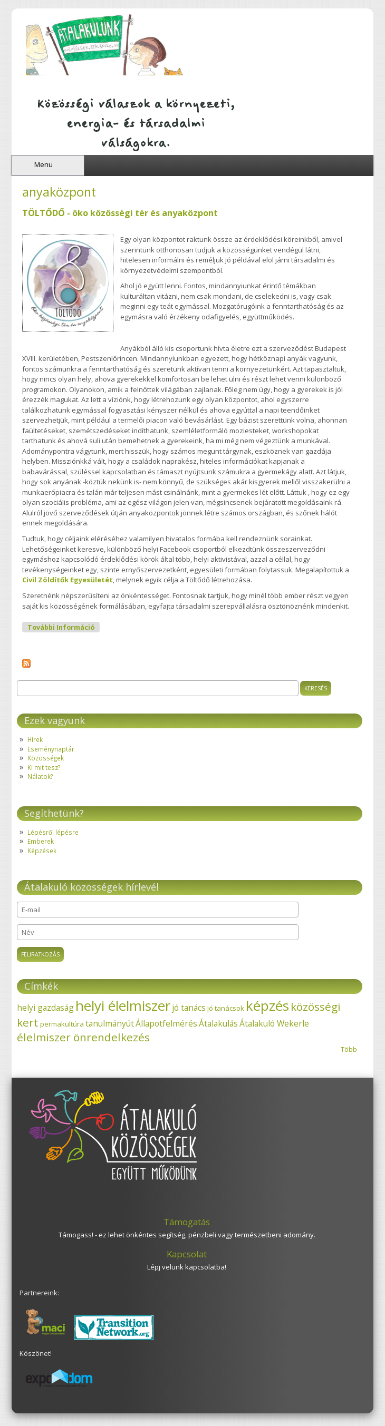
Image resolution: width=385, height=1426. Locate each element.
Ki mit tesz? (43, 767)
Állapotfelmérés (166, 1023)
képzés (267, 1005)
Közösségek (45, 758)
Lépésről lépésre (53, 832)
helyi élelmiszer (122, 1005)
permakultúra (62, 1024)
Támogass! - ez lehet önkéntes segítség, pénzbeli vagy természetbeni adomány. (187, 1234)
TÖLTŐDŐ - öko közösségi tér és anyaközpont (120, 213)
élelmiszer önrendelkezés (83, 1037)
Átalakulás (218, 1023)
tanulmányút (109, 1023)
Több (349, 1049)
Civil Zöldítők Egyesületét (67, 579)
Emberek (40, 841)
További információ (63, 627)
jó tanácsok (225, 1008)
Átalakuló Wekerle (274, 1023)
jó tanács (189, 1007)
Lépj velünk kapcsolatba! (186, 1267)
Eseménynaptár (50, 749)
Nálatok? (40, 776)
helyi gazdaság (45, 1007)
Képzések (41, 850)
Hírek (35, 739)
